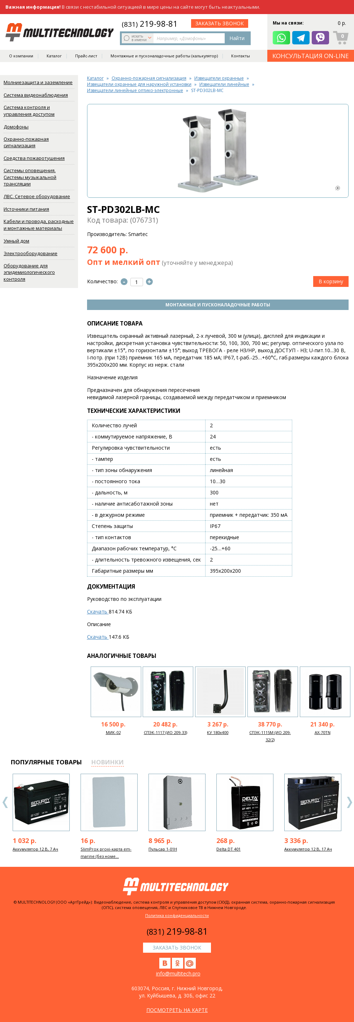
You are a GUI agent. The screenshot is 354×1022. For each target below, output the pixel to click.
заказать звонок (219, 23)
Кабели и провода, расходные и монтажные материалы (39, 224)
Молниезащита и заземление (38, 82)
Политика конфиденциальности (177, 915)
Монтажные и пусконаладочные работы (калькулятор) (164, 56)
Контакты (240, 56)
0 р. (342, 23)
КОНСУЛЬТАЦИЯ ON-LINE (310, 56)
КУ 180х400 (217, 732)
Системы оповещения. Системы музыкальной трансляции (30, 177)
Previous (5, 802)
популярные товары (46, 762)
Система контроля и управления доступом (29, 110)
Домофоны (16, 126)
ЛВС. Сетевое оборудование (37, 196)
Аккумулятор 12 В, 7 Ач (35, 849)
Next (349, 802)
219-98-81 (150, 23)
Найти (237, 38)
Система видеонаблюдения (36, 95)
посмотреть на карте (177, 1009)
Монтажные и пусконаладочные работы (217, 305)
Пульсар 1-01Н (162, 849)
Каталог (54, 56)
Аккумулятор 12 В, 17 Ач (308, 849)
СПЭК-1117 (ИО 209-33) (165, 732)
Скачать (98, 611)
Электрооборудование (30, 253)
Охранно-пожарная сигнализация (26, 142)
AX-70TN (323, 732)
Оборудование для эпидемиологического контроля (29, 272)
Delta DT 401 (228, 849)
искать (138, 38)
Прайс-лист (86, 56)
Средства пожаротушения (34, 158)
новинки (107, 762)
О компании (21, 56)
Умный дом (16, 240)
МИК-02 (113, 732)
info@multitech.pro (178, 973)
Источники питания (26, 209)
